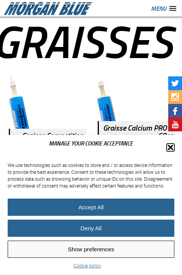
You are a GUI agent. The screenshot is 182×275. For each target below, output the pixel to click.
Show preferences (91, 249)
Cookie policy (87, 265)
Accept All (91, 207)
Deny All (91, 228)
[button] (170, 147)
